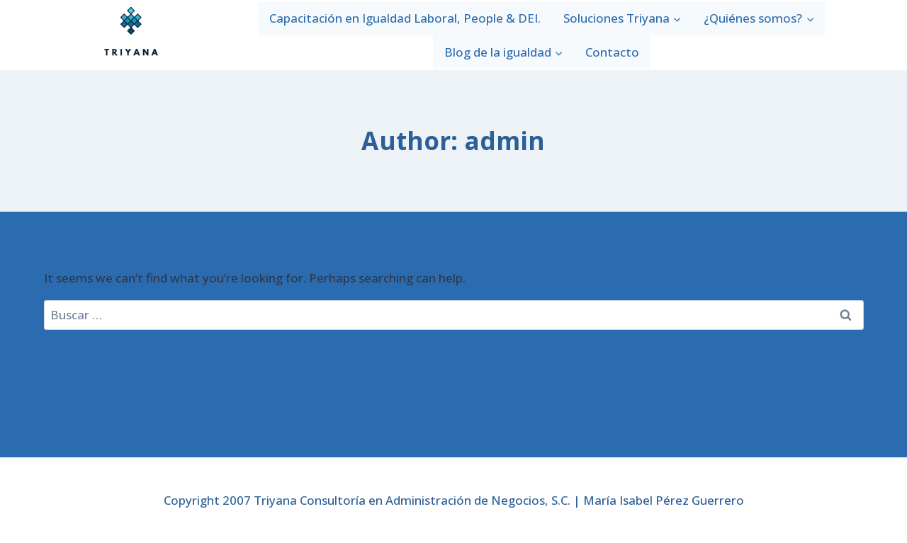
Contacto (612, 52)
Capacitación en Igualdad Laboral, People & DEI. (405, 18)
